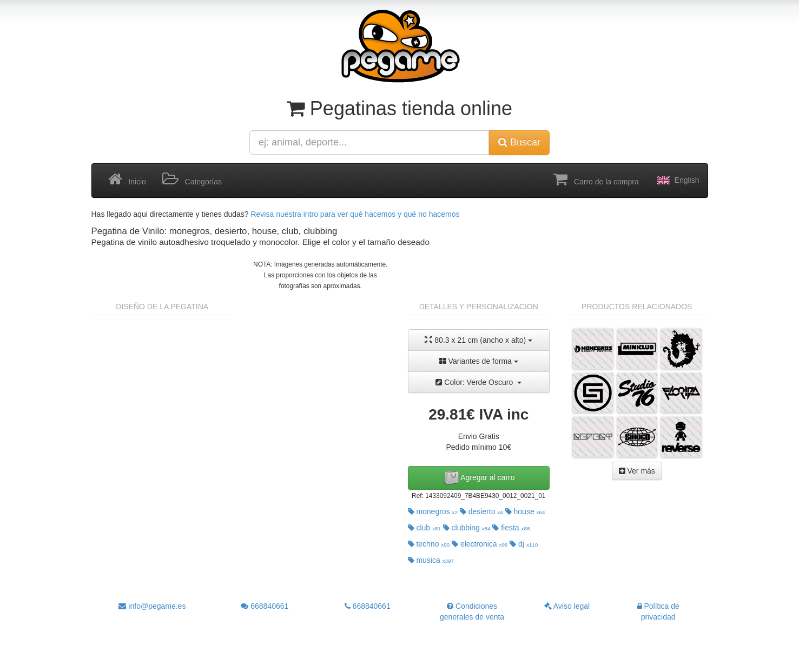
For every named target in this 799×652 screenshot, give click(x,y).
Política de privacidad (658, 611)
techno (429, 544)
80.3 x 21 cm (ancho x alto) (478, 339)
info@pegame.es (152, 606)
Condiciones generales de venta (472, 611)
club (424, 527)
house (525, 511)
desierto (481, 511)
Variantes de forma (478, 361)
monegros (433, 511)
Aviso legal (567, 606)
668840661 (264, 606)
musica (431, 560)
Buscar (519, 142)
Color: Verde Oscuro (478, 382)
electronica (479, 544)
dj (524, 544)
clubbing (467, 527)
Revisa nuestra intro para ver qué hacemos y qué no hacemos (354, 214)
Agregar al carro (479, 478)
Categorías (192, 179)
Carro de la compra (596, 179)
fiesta (511, 527)
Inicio (127, 179)
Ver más (637, 471)
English (677, 180)
